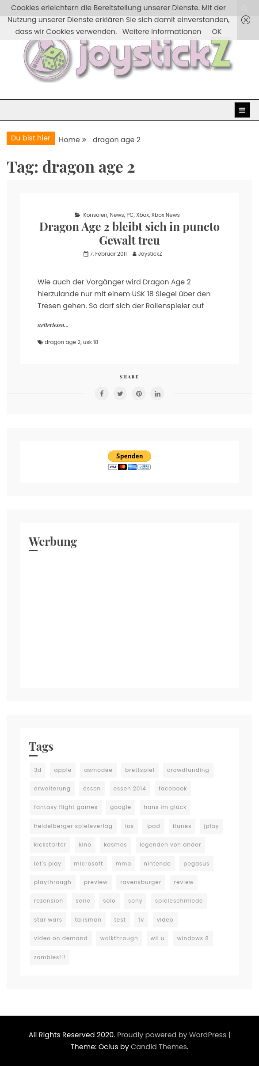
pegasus (196, 863)
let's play (47, 863)
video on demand (61, 938)
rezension (48, 900)
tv (141, 919)
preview (96, 882)
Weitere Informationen (162, 31)
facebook (173, 788)
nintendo (157, 863)
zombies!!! (49, 957)
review (184, 882)
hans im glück (165, 807)
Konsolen (95, 215)
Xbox (142, 215)
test (120, 919)
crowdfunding (188, 770)
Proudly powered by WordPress (173, 1035)
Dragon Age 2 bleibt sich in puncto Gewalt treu (129, 233)
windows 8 (193, 938)
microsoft (88, 863)
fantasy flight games (66, 807)
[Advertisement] (129, 617)
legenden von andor (170, 844)
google (120, 807)
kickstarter (50, 844)
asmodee (98, 770)
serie (83, 900)
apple (63, 770)
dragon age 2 (62, 342)
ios (129, 826)
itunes (182, 826)
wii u (158, 938)
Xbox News (166, 215)
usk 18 (91, 342)
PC (129, 215)
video (165, 919)
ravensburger (140, 882)
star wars (48, 919)
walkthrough (119, 938)
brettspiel (140, 770)
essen (92, 788)
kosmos (115, 844)
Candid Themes (159, 1047)
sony (135, 900)
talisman (88, 919)
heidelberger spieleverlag (73, 826)
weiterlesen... (53, 325)
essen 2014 (130, 788)
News (117, 215)
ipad (153, 826)
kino (85, 844)
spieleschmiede (179, 900)
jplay (211, 826)
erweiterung (52, 788)
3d (38, 770)
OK (216, 31)
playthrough (53, 882)
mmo (123, 863)
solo (109, 900)
